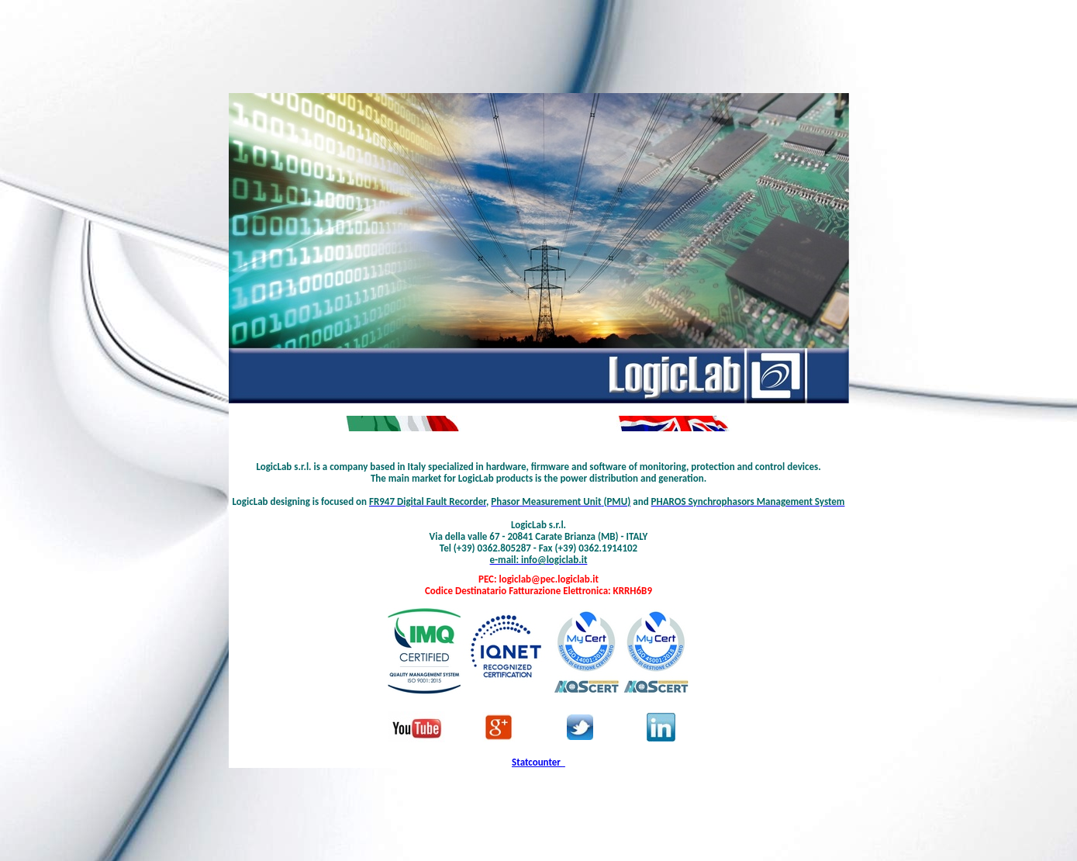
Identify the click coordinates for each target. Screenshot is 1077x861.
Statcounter (536, 762)
